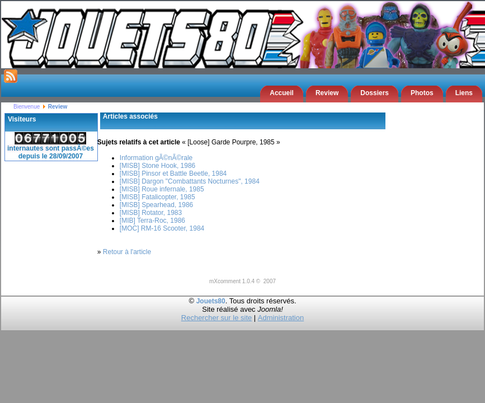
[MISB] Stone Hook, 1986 (157, 166)
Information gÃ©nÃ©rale (156, 158)
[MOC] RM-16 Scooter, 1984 (162, 228)
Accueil (282, 93)
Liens (464, 93)
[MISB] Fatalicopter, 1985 (157, 197)
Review (327, 93)
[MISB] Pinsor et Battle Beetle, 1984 (173, 173)
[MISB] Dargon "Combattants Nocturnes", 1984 (190, 181)
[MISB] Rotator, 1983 (151, 213)
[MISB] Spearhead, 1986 (156, 205)
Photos (422, 93)
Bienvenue (26, 107)
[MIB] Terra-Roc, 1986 (152, 220)
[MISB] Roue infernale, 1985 (162, 189)
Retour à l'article (127, 252)
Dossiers (374, 93)
